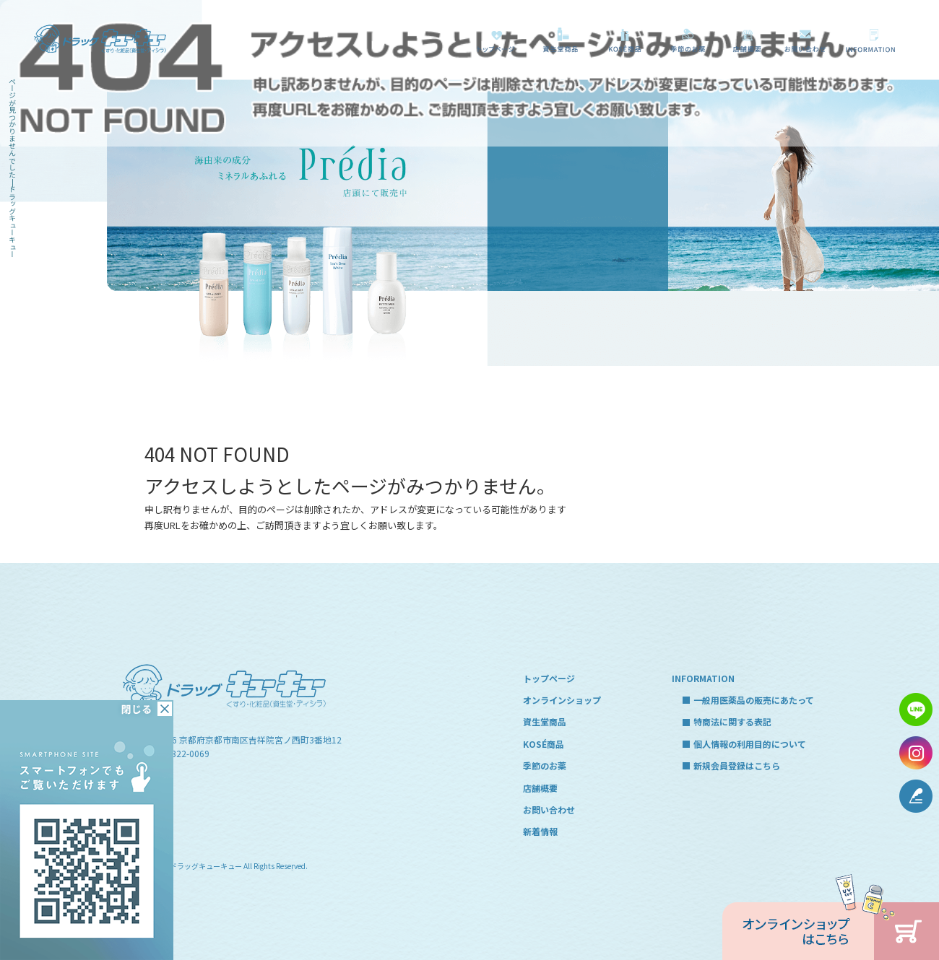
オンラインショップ (562, 700)
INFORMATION (703, 678)
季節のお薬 (688, 40)
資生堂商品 (556, 40)
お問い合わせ (805, 40)
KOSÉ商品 (622, 40)
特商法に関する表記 (732, 721)
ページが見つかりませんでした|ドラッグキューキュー (12, 167)
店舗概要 (747, 40)
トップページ (496, 40)
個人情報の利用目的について (749, 744)
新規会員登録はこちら (736, 765)
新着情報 (540, 831)
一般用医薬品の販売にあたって (873, 40)
